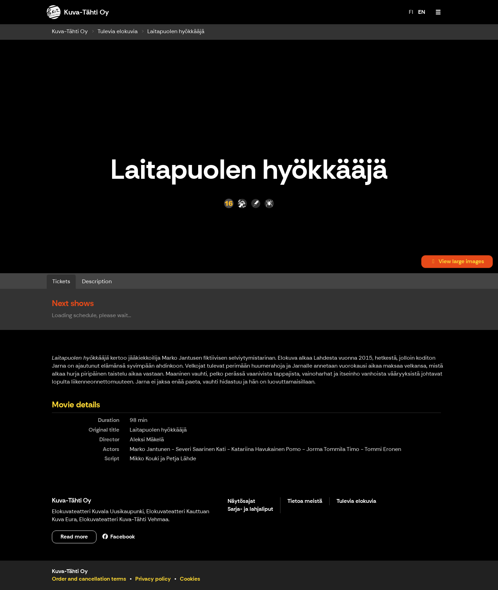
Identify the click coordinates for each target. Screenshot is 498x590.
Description (97, 281)
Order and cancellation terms (89, 578)
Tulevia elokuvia (118, 31)
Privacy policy (153, 578)
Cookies (190, 578)
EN (421, 12)
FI (411, 12)
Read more (74, 536)
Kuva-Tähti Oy (70, 31)
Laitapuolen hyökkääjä (175, 31)
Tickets (61, 281)
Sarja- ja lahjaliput (250, 509)
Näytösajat (241, 501)
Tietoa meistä (304, 501)
